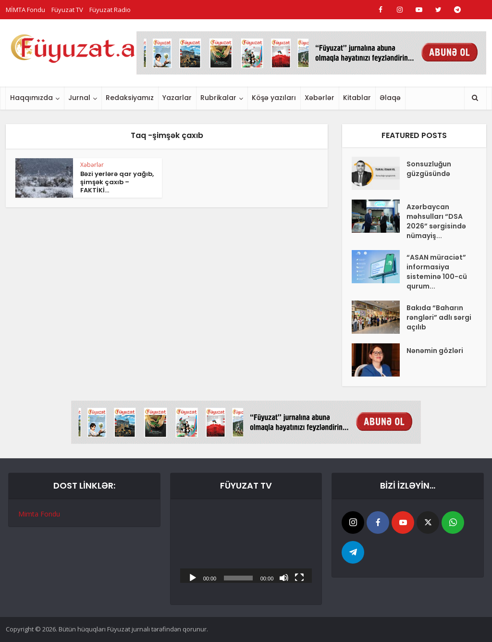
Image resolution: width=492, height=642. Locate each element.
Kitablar (357, 97)
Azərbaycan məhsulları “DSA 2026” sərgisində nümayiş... (436, 221)
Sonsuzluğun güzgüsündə (428, 168)
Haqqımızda (31, 97)
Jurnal (79, 97)
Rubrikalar (218, 97)
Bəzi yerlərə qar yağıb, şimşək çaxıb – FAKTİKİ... (117, 182)
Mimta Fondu (39, 513)
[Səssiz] (284, 577)
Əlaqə (390, 97)
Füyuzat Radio (110, 9)
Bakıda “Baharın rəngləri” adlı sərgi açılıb (438, 317)
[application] (246, 546)
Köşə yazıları (274, 97)
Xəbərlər (319, 97)
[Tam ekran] (299, 577)
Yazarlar (177, 97)
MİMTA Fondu (25, 9)
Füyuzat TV (67, 9)
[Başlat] (192, 577)
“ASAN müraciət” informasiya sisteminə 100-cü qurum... (436, 271)
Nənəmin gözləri (434, 350)
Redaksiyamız (130, 97)
